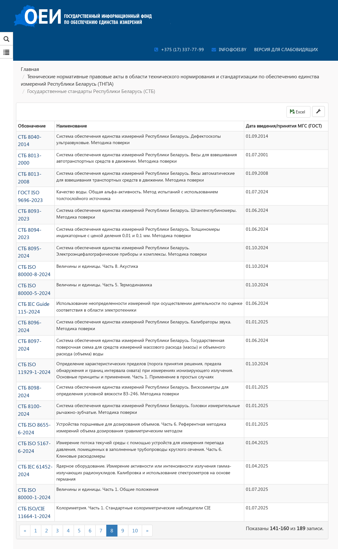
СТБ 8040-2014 (33, 136)
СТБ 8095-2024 (33, 236)
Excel (297, 112)
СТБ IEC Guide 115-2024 (32, 289)
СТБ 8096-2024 (33, 302)
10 (135, 499)
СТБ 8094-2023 (33, 219)
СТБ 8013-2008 (33, 169)
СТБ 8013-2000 (33, 153)
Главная (30, 69)
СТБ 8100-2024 (33, 382)
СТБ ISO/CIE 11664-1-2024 (32, 482)
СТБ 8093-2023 (33, 202)
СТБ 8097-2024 (33, 319)
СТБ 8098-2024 (33, 366)
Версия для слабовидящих (286, 49)
